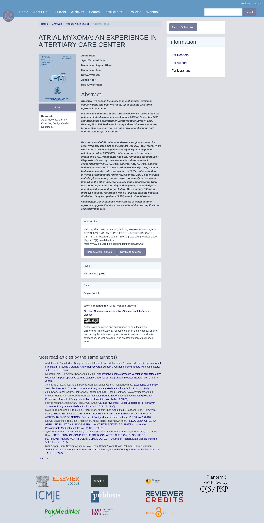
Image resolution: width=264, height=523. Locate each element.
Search (94, 12)
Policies (135, 12)
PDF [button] (57, 107)
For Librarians (181, 70)
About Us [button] (41, 12)
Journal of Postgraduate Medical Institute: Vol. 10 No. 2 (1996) (80, 406)
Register (245, 3)
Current (60, 12)
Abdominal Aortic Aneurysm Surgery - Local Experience (76, 449)
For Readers (180, 55)
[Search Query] (223, 12)
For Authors (179, 63)
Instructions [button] (115, 12)
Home (23, 12)
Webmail (152, 12)
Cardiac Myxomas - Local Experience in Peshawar (126, 402)
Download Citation (131, 251)
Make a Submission (183, 27)
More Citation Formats (100, 251)
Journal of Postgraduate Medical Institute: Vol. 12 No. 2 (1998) (114, 388)
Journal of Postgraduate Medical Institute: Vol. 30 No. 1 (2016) (117, 417)
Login (258, 3)
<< (40, 458)
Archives (77, 12)
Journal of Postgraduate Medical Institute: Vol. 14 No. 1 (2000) (93, 399)
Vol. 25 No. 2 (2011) (77, 23)
